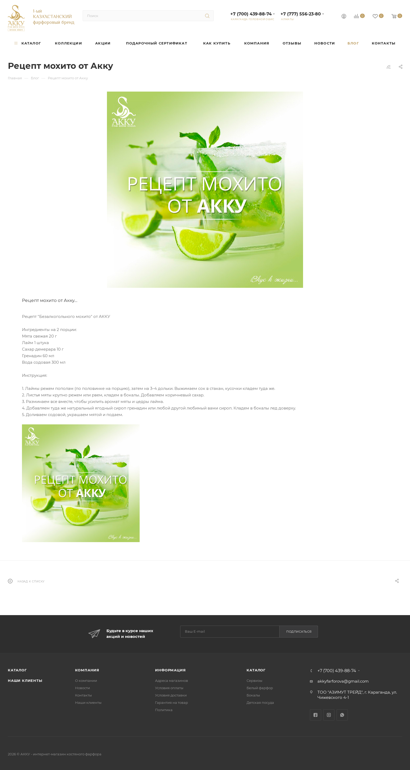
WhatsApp (342, 715)
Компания (87, 670)
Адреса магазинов (171, 680)
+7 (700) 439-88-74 (251, 14)
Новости (82, 688)
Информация (170, 670)
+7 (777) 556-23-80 (301, 14)
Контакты (83, 695)
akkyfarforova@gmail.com (343, 681)
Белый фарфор (260, 688)
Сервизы (254, 680)
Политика (164, 710)
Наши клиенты (25, 680)
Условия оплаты (169, 688)
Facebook (315, 715)
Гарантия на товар (171, 702)
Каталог (17, 670)
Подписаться (299, 631)
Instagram (328, 715)
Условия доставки (171, 695)
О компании (86, 680)
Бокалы (253, 695)
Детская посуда (260, 702)
